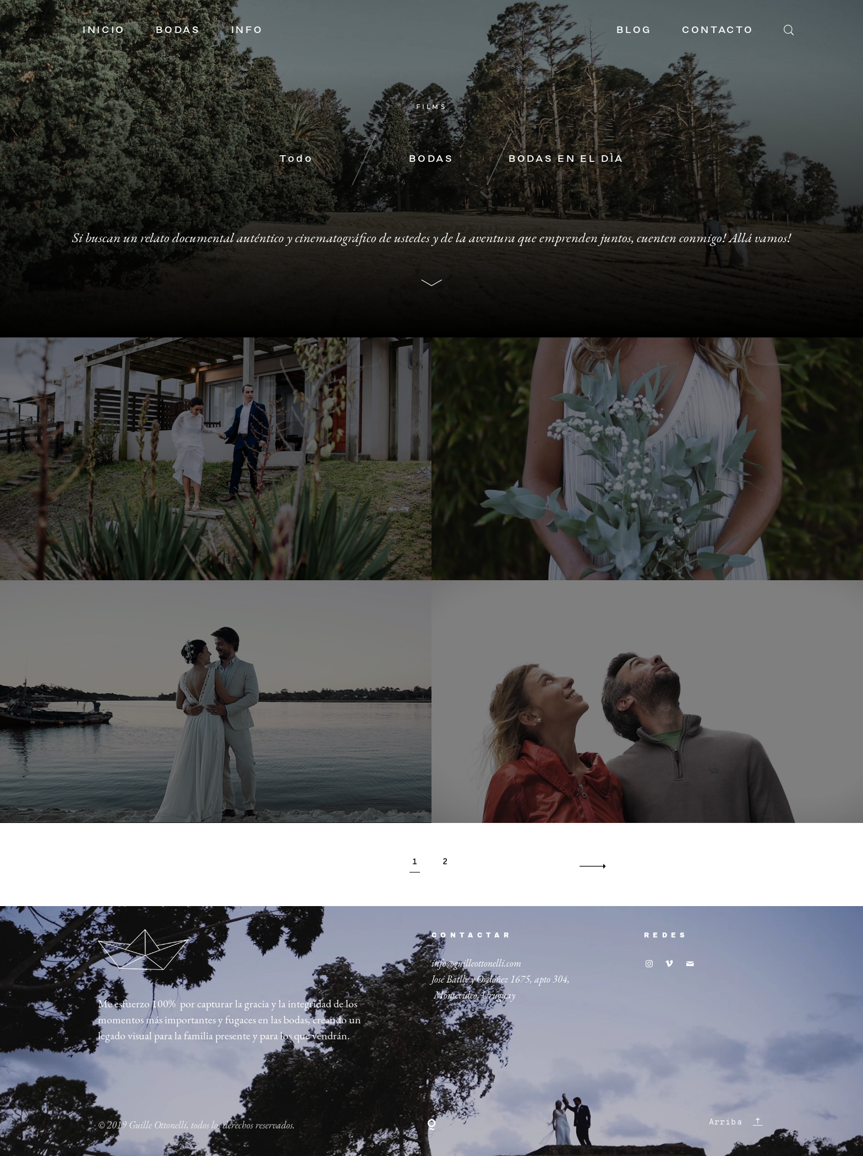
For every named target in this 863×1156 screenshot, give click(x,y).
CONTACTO (717, 30)
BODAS (178, 30)
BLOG (634, 30)
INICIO (104, 30)
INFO (247, 30)
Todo (297, 158)
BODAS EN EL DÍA (566, 158)
